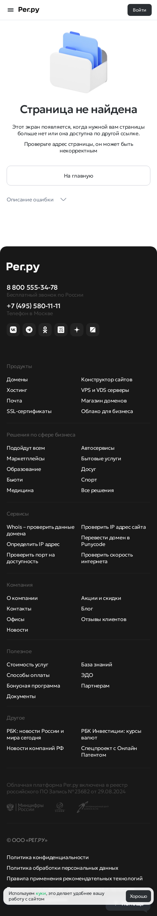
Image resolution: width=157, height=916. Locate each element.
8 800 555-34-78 (32, 287)
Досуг (88, 469)
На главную (78, 175)
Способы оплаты (28, 675)
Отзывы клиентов (103, 619)
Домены (17, 379)
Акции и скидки (101, 598)
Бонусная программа (33, 685)
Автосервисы (97, 447)
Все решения (97, 490)
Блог (87, 608)
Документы (21, 696)
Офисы (15, 619)
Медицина (20, 490)
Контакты (19, 608)
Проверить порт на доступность (31, 557)
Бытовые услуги (101, 458)
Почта (14, 400)
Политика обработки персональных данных (62, 867)
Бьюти (15, 479)
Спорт (89, 479)
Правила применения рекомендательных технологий (74, 878)
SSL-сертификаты (29, 411)
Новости (17, 629)
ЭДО (87, 675)
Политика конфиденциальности (47, 857)
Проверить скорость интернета (106, 557)
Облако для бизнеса (107, 411)
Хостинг (17, 390)
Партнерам (95, 685)
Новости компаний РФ (35, 748)
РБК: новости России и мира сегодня (35, 734)
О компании (22, 598)
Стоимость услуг (27, 664)
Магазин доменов (104, 400)
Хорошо (138, 896)
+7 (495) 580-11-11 (34, 306)
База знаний (96, 664)
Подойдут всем (26, 447)
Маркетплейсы (26, 458)
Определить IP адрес (33, 544)
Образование (24, 469)
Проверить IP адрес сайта (113, 526)
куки (41, 893)
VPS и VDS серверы (105, 390)
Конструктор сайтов (106, 379)
